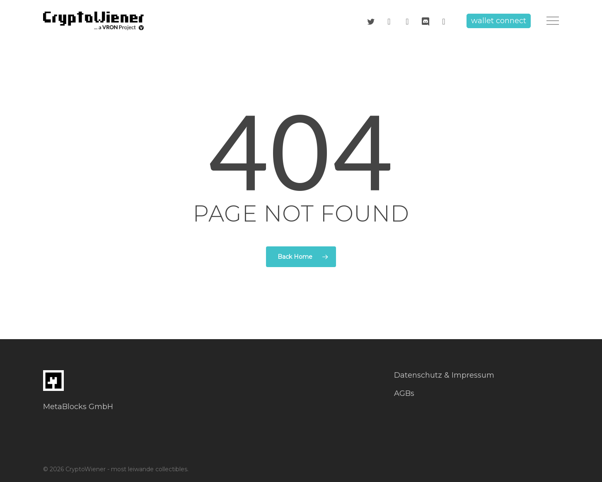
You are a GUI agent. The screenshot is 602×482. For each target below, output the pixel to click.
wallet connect (498, 20)
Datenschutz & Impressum (444, 375)
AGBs (404, 393)
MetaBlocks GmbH (78, 406)
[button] (552, 21)
